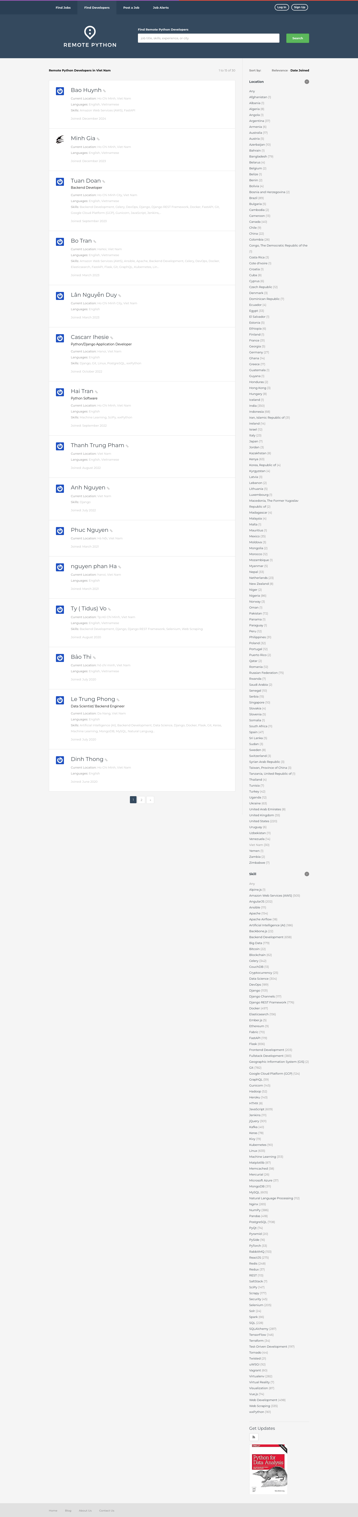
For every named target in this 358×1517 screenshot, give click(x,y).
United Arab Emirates (265, 809)
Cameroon (257, 216)
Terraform (257, 1340)
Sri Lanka (256, 738)
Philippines (258, 637)
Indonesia (257, 411)
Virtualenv (257, 1376)
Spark (254, 1317)
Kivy (252, 1139)
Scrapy (254, 1293)
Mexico (255, 536)
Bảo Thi (83, 657)
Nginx (254, 1204)
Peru (253, 631)
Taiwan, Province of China (268, 767)
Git (251, 1067)
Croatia (255, 269)
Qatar (253, 661)
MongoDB (257, 1186)
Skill (252, 874)
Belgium (256, 168)
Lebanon (256, 483)
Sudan (254, 744)
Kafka (253, 1127)
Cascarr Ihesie (92, 337)
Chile (253, 227)
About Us (85, 1510)
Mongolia (256, 548)
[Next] (150, 800)
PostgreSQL (258, 1222)
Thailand (256, 779)
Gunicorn (256, 1085)
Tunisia (255, 785)
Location (256, 82)
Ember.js (256, 1020)
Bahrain (255, 150)
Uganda (255, 797)
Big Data (256, 943)
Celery (254, 961)
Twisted (255, 1358)
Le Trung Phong (95, 699)
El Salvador (257, 316)
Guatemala (257, 370)
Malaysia (256, 518)
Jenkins (255, 1115)
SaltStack (256, 1281)
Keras (253, 1133)
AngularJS (257, 901)
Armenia (256, 127)
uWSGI (254, 1364)
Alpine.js (256, 889)
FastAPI (255, 1038)
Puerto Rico (258, 655)
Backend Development (266, 937)
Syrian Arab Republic (265, 762)
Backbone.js (258, 931)
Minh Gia (85, 138)
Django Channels (262, 996)
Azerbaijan (257, 144)
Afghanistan (258, 97)
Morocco (256, 554)
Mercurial (256, 1174)
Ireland (255, 423)
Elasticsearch (259, 1014)
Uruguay (256, 827)
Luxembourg (259, 494)
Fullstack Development (266, 1056)
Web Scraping (260, 1406)
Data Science (259, 978)
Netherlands (258, 578)
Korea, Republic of (263, 465)
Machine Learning (263, 1156)
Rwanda (255, 678)
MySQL (255, 1192)
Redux (254, 1269)
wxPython (257, 1412)
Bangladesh (258, 156)
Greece (255, 364)
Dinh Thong (89, 759)
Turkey (254, 791)
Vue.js (254, 1394)
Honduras (257, 382)
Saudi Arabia (259, 684)
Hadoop (255, 1091)
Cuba (253, 275)
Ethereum (257, 1026)
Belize (254, 174)
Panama (256, 619)
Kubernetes (258, 1145)
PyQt (253, 1228)
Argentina (257, 121)
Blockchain (258, 955)
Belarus (255, 162)
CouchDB (256, 966)
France (254, 340)
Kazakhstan (258, 453)
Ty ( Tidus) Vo (91, 608)
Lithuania (256, 489)
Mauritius (256, 530)
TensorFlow (258, 1334)
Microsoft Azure (261, 1180)
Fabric (254, 1032)
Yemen (255, 851)
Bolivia (254, 186)
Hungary (256, 394)
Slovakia (255, 708)
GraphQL (256, 1079)
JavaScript (257, 1109)
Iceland (255, 400)
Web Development (263, 1400)
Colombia (256, 239)
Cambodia (257, 210)
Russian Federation (264, 673)
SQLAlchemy (259, 1329)
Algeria (255, 109)
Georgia (255, 346)
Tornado (255, 1352)
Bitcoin (255, 949)
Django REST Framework (268, 1002)
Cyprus (255, 281)
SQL (252, 1323)
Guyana (255, 376)
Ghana (254, 358)
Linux (253, 1150)
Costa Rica (257, 257)
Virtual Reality (260, 1382)
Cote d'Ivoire (258, 263)
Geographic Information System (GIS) (277, 1061)
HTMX (254, 1103)
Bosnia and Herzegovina (267, 192)
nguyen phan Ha (96, 566)
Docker (255, 1008)
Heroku (255, 1097)
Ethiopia (256, 328)
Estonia (255, 322)
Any (252, 91)
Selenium (256, 1305)
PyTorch (255, 1245)
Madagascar (258, 512)
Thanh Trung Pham (99, 445)
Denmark (256, 293)
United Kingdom (262, 815)
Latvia (254, 477)
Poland (255, 643)
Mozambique (259, 560)
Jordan (254, 447)
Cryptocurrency (261, 972)
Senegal (255, 690)
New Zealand (259, 583)
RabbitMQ (257, 1251)
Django (255, 990)
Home (53, 1510)
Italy (252, 435)
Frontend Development (267, 1050)
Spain (253, 732)
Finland (255, 334)
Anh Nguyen (90, 487)
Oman (254, 607)
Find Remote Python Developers (163, 29)
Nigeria (255, 595)
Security (255, 1299)
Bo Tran (83, 240)
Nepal (254, 572)
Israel (253, 429)
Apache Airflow (261, 919)
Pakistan (256, 613)
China (254, 233)
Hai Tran (84, 391)
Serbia (254, 696)
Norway (255, 601)
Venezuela (257, 839)
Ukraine (255, 803)
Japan (254, 441)
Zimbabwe (257, 862)
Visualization (259, 1388)
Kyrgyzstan (257, 471)
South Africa (258, 726)
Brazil (253, 198)
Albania (255, 103)
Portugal (256, 649)
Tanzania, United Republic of (270, 773)
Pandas (255, 1216)
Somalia (255, 720)
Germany (256, 352)
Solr (252, 1311)
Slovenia (256, 714)
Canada (255, 221)
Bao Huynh (88, 90)
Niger (253, 589)
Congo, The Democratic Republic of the (278, 245)
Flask (253, 1044)
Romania (256, 667)
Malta (253, 524)
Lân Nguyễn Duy (96, 294)
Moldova (256, 542)
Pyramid (256, 1234)
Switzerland (258, 756)
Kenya (254, 459)
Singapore (257, 702)
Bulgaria (256, 204)
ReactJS (255, 1257)
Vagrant (255, 1370)
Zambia (255, 856)
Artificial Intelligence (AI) (267, 925)
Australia (256, 132)
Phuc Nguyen (92, 530)
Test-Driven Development (268, 1346)
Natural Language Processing (271, 1198)
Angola (255, 115)
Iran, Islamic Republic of (267, 417)
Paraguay (256, 625)
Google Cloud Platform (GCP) (271, 1073)
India (253, 405)
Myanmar (256, 566)
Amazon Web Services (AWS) (271, 895)
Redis (253, 1263)
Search (297, 38)
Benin (254, 180)
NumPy (255, 1210)
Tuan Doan (88, 180)
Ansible (255, 907)
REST (253, 1275)
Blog (68, 1510)
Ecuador (256, 305)
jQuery (254, 1121)
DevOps (255, 984)
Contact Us (106, 1510)
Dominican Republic (265, 299)
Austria (255, 138)
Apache (255, 913)
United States (259, 821)
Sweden (255, 750)
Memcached (259, 1168)
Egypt (254, 310)
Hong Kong (258, 388)
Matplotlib (257, 1162)
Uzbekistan (258, 833)
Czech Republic (261, 287)
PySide (254, 1239)
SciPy (253, 1287)
